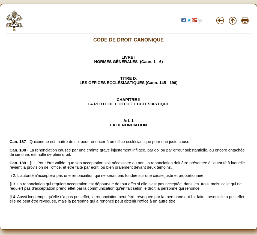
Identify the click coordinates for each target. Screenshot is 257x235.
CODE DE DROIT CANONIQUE (128, 40)
